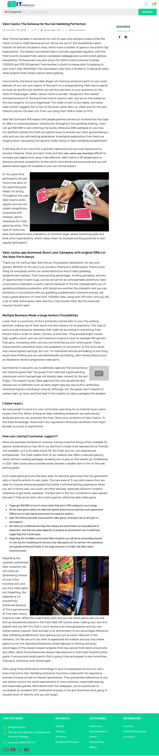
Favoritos (128, 726)
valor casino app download (79, 153)
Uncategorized (52, 30)
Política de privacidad (134, 732)
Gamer (93, 737)
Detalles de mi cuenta (67, 742)
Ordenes (60, 726)
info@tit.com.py (17, 727)
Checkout (61, 732)
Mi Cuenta (61, 737)
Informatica (95, 726)
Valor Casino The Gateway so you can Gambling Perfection (49, 24)
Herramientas (96, 742)
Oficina (93, 747)
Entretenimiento (98, 732)
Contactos (129, 737)
